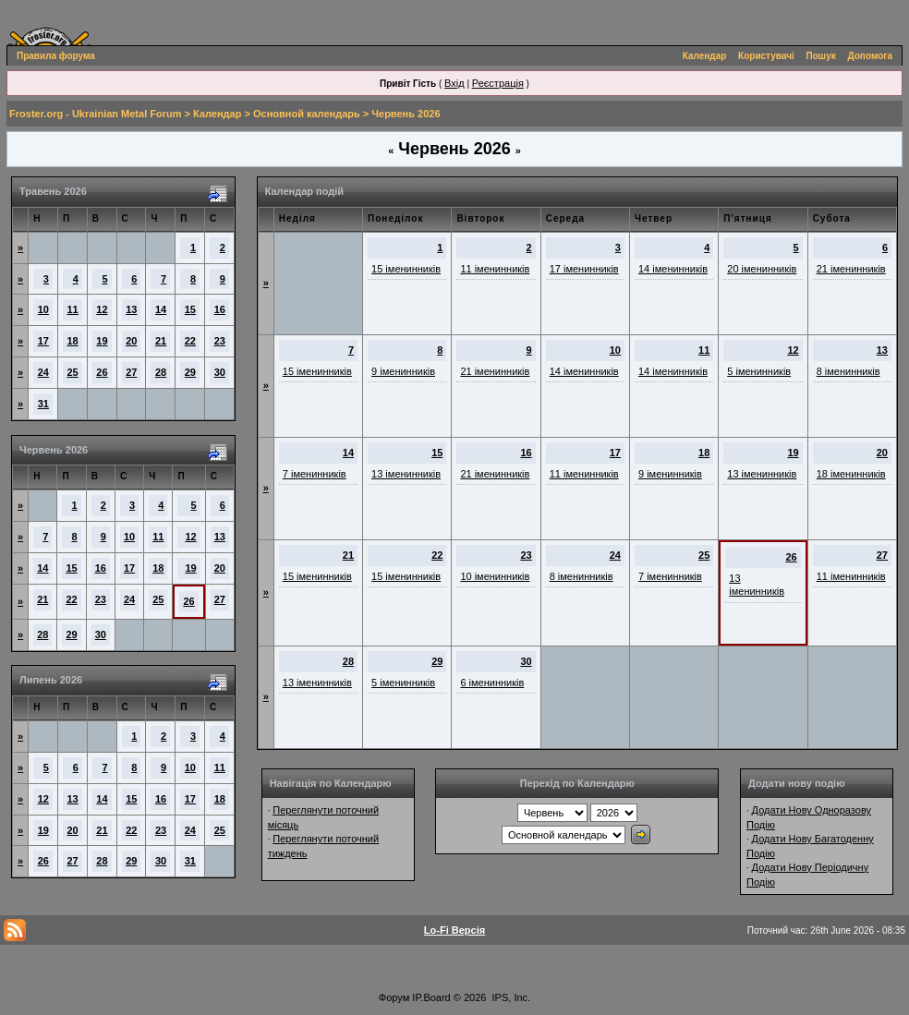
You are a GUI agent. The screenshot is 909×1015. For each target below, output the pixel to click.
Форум (394, 997)
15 (190, 309)
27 (131, 372)
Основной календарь (306, 113)
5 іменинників (759, 371)
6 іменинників (492, 682)
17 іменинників (584, 268)
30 (219, 372)
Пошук (821, 56)
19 (101, 340)
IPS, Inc (510, 997)
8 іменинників (848, 371)
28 (160, 372)
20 (131, 340)
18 (73, 340)
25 (73, 372)
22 (190, 340)
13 (131, 309)
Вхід (454, 83)
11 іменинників (494, 268)
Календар (705, 56)
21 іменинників (851, 268)
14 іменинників (673, 268)
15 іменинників (406, 268)
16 (219, 309)
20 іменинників (761, 268)
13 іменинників (406, 473)
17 (43, 340)
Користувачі (766, 56)
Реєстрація (498, 83)
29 (190, 372)
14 (160, 309)
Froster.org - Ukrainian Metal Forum (95, 113)
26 (101, 372)
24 (43, 372)
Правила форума (56, 56)
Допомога (870, 56)
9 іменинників (403, 371)
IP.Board (431, 997)
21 (160, 340)
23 (219, 340)
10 (43, 309)
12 (101, 309)
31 (43, 403)
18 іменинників (851, 473)
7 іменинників (314, 473)
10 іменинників (494, 576)
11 (73, 309)
